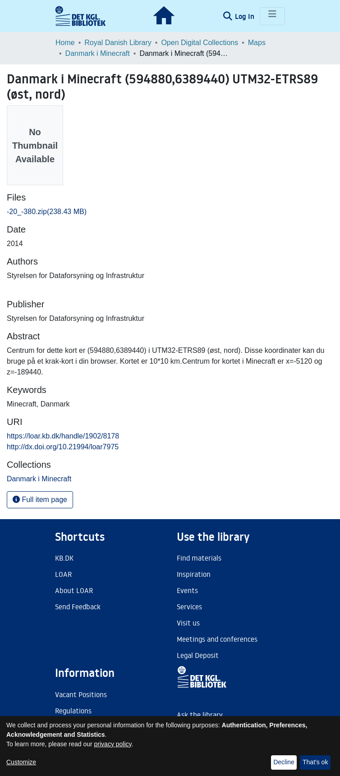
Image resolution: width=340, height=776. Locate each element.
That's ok (315, 762)
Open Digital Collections (199, 42)
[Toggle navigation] (272, 16)
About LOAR (74, 590)
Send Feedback (78, 606)
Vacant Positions (81, 694)
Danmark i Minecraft (97, 53)
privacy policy (113, 744)
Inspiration (194, 574)
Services (189, 606)
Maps (257, 42)
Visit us (188, 622)
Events (187, 590)
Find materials (199, 557)
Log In (245, 16)
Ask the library (200, 714)
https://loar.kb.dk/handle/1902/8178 (63, 436)
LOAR (63, 574)
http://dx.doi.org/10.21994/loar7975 (63, 447)
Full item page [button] (40, 499)
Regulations (73, 710)
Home (65, 42)
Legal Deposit (198, 655)
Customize (21, 762)
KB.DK (64, 557)
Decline (283, 762)
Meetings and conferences (217, 639)
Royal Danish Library (118, 42)
